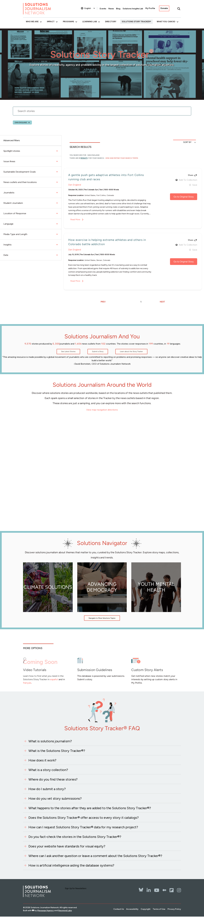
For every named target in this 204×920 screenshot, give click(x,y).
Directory (110, 22)
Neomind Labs (65, 910)
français (27, 682)
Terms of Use (159, 909)
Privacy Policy (174, 909)
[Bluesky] (141, 888)
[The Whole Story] (164, 890)
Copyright (145, 909)
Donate (164, 8)
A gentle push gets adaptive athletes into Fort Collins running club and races (106, 177)
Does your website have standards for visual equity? (66, 846)
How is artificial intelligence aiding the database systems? (71, 865)
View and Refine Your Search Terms (121, 158)
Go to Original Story (184, 196)
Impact (50, 22)
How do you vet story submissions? (55, 798)
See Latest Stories (68, 351)
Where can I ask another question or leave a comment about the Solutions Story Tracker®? (95, 856)
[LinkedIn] (149, 890)
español (54, 679)
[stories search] (102, 113)
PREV (103, 302)
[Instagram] (179, 890)
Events (103, 8)
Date (30, 255)
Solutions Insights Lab (133, 8)
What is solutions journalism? (50, 741)
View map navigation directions (102, 409)
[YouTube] (156, 890)
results (84, 158)
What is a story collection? (48, 770)
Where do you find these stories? (53, 779)
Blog (118, 8)
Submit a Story (97, 351)
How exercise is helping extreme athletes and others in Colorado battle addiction (107, 242)
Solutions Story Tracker (136, 22)
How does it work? (42, 760)
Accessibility (132, 909)
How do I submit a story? (47, 789)
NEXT (162, 302)
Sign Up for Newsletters (75, 888)
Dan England (21, 122)
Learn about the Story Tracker (131, 351)
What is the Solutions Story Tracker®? (56, 751)
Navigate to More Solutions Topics (102, 618)
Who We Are (32, 22)
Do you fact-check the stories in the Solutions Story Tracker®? (74, 837)
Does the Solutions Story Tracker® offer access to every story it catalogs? (83, 817)
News (111, 8)
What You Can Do (166, 22)
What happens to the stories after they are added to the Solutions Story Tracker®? (89, 808)
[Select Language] (90, 8)
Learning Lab (89, 22)
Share (190, 175)
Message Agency (45, 910)
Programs (68, 22)
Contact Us (118, 909)
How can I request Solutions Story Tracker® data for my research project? (83, 827)
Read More (75, 219)
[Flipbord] (172, 890)
